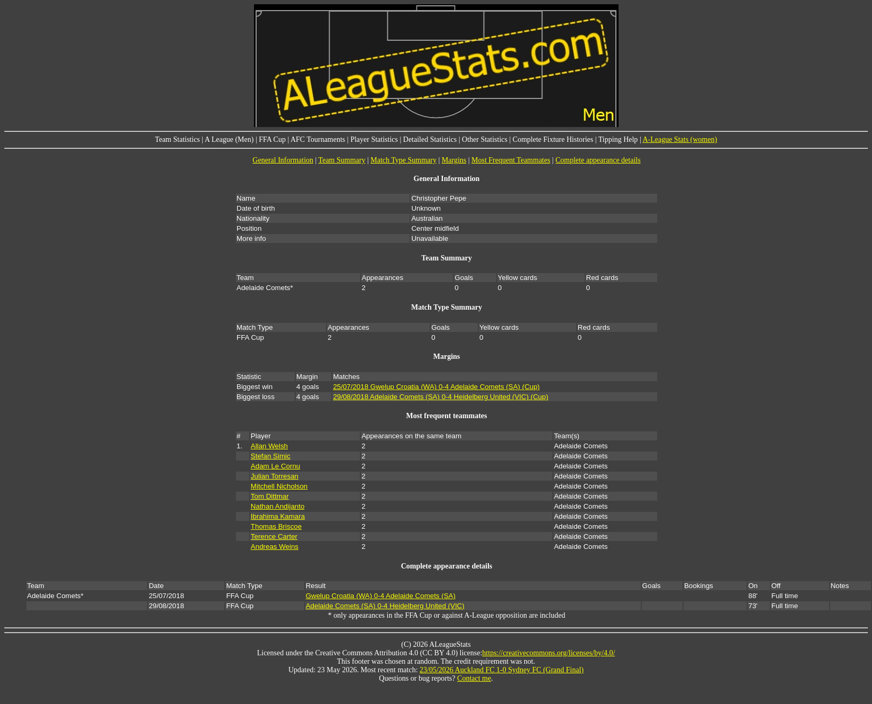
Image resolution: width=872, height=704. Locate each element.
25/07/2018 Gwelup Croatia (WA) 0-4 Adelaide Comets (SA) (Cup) (436, 387)
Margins (454, 160)
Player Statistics (374, 139)
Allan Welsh (269, 446)
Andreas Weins (274, 546)
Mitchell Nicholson (279, 486)
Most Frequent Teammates (510, 160)
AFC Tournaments (317, 139)
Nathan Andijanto (278, 506)
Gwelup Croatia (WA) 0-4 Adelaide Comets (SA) (381, 596)
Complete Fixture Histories (553, 139)
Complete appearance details (598, 160)
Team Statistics (177, 139)
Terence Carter (274, 536)
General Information (282, 160)
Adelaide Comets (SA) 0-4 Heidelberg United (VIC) (385, 606)
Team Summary (342, 160)
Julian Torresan (274, 476)
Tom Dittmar (270, 496)
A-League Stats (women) (679, 139)
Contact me (474, 678)
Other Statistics (484, 139)
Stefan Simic (270, 456)
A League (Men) (229, 139)
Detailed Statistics (430, 139)
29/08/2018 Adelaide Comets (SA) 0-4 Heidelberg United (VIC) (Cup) (440, 397)
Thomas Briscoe (276, 526)
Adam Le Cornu (275, 466)
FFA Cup (272, 139)
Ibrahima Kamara (278, 516)
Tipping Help (618, 139)
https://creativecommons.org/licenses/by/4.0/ (548, 653)
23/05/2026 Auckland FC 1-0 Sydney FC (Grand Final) (502, 670)
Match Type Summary (403, 160)
